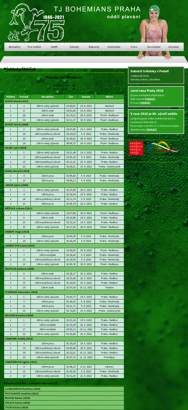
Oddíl (54, 47)
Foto (134, 47)
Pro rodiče (34, 47)
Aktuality (14, 47)
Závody (74, 47)
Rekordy (94, 47)
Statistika (114, 47)
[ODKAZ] (150, 99)
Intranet (173, 47)
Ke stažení (153, 47)
